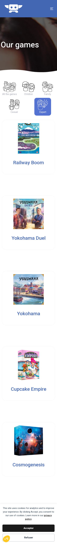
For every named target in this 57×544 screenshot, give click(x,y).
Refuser (28, 537)
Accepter (29, 528)
